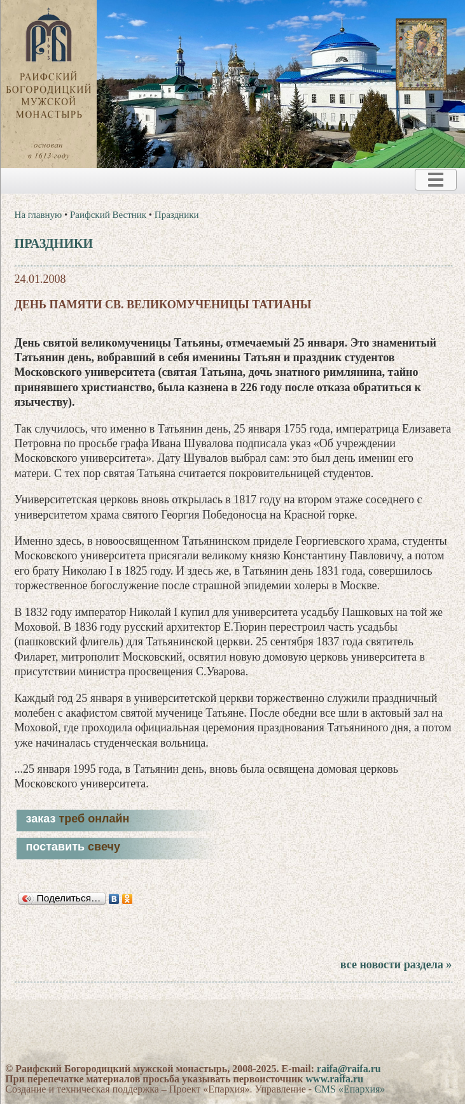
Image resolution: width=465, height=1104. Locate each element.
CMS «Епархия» (349, 1089)
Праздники (177, 215)
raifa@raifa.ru (349, 1068)
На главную (38, 215)
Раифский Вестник (108, 215)
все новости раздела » (396, 964)
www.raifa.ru (334, 1078)
